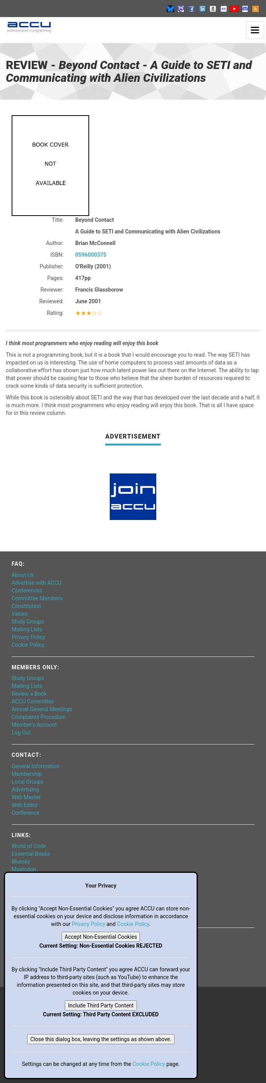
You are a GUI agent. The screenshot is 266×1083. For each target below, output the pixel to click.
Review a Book (29, 694)
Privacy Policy (28, 637)
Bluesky (21, 861)
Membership (27, 774)
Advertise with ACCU (36, 583)
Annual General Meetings (42, 709)
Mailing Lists (27, 629)
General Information (36, 766)
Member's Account (34, 725)
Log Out (21, 732)
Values (20, 614)
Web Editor (25, 805)
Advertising (25, 789)
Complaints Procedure (39, 717)
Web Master (26, 797)
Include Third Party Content (100, 1005)
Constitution (26, 606)
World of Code (29, 846)
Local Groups (27, 782)
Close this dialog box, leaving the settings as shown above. (100, 1039)
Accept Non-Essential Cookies (101, 937)
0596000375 (90, 255)
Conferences (27, 590)
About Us (23, 575)
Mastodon (24, 869)
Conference (25, 813)
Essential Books (31, 854)
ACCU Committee (33, 701)
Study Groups (28, 621)
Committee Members (37, 598)
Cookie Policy (28, 645)
